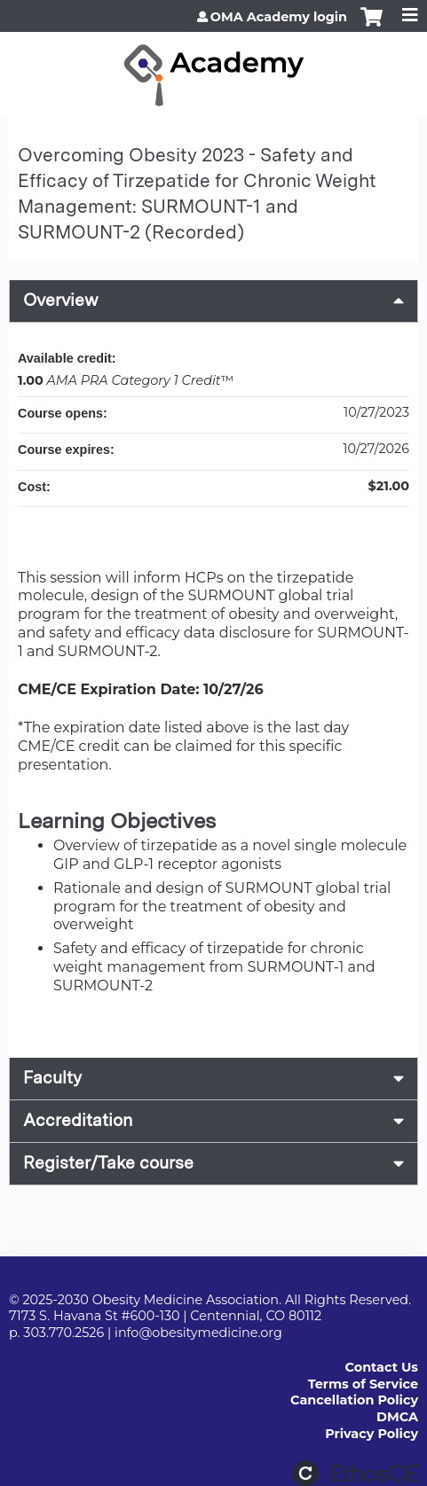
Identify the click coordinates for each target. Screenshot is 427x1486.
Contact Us (381, 1367)
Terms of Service (363, 1384)
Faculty (52, 1078)
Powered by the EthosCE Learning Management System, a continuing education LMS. (355, 1473)
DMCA (397, 1417)
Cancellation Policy (354, 1400)
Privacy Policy (371, 1434)
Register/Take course (108, 1163)
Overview (61, 300)
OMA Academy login (278, 17)
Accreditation (77, 1120)
